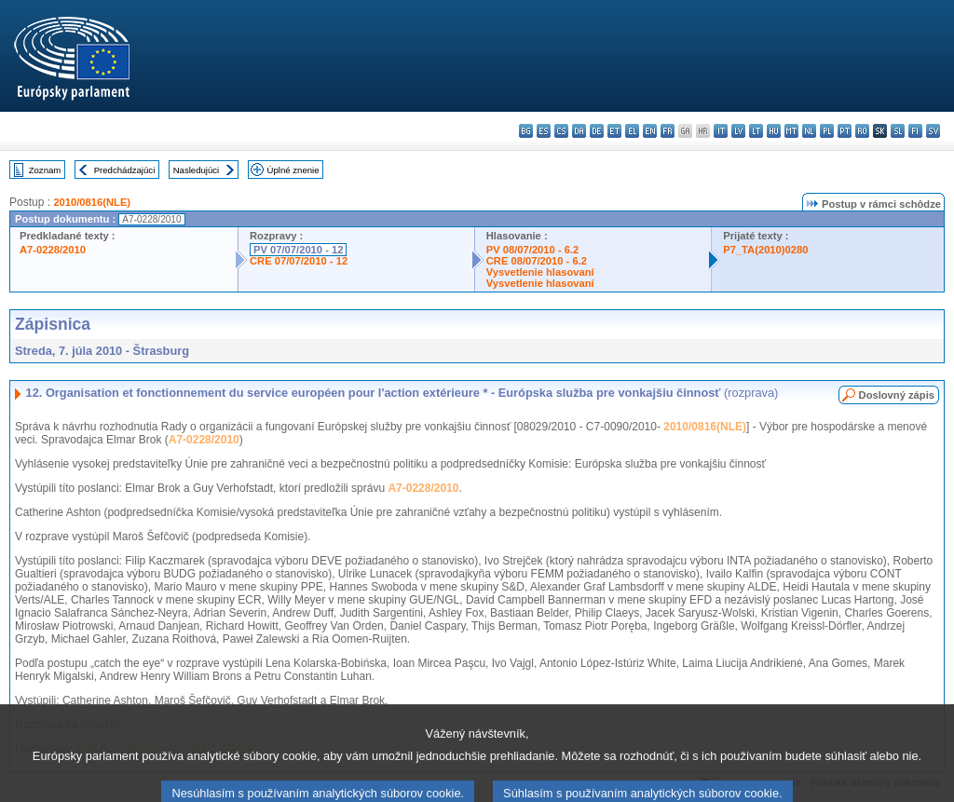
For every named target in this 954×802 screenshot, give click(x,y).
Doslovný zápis (896, 395)
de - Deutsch (597, 131)
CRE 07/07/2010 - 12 (299, 260)
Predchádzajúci (125, 170)
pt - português (845, 131)
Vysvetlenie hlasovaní (540, 272)
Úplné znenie (293, 170)
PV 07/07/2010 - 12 (298, 249)
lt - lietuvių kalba (756, 131)
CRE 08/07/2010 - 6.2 (536, 260)
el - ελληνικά (632, 131)
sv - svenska (933, 131)
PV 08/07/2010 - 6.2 (532, 249)
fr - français (668, 131)
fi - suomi (915, 131)
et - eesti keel (614, 131)
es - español (544, 131)
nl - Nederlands (809, 131)
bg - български (526, 131)
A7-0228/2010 (53, 249)
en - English (650, 131)
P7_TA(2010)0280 (765, 249)
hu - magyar (774, 131)
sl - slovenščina (898, 131)
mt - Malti (791, 131)
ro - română (862, 131)
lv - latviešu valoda (738, 131)
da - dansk (579, 131)
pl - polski (827, 131)
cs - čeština (561, 131)
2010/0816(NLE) (91, 202)
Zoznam (45, 170)
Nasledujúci (196, 170)
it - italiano (721, 131)
